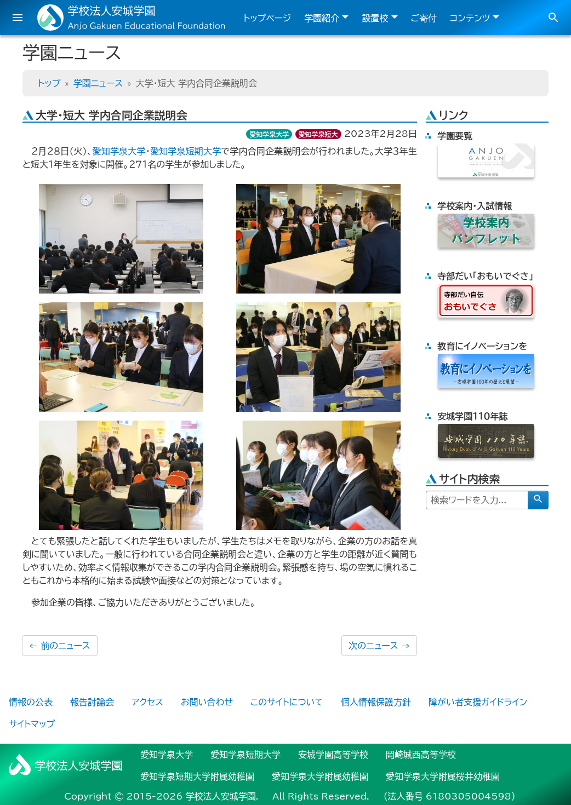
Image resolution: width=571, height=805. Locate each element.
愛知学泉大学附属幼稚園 (320, 776)
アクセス (147, 702)
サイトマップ (32, 724)
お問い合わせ (207, 702)
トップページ (267, 18)
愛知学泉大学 (269, 134)
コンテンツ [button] (470, 18)
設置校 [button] (375, 18)
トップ (49, 83)
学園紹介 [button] (321, 18)
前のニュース (59, 645)
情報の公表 (31, 702)
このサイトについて (286, 702)
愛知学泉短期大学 (185, 151)
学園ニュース (98, 83)
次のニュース (379, 645)
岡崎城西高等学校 (421, 754)
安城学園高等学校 (333, 754)
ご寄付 (424, 18)
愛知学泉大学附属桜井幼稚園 (443, 776)
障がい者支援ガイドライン (478, 702)
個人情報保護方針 (376, 702)
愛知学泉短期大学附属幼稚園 (197, 776)
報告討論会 (92, 702)
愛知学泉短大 (318, 134)
